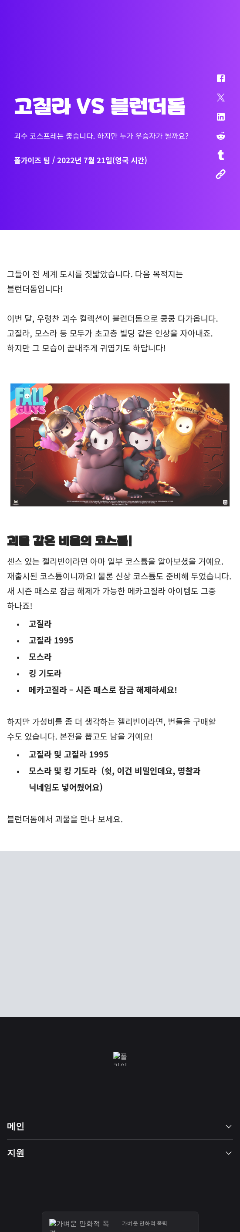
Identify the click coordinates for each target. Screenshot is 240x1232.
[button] (215, 82)
